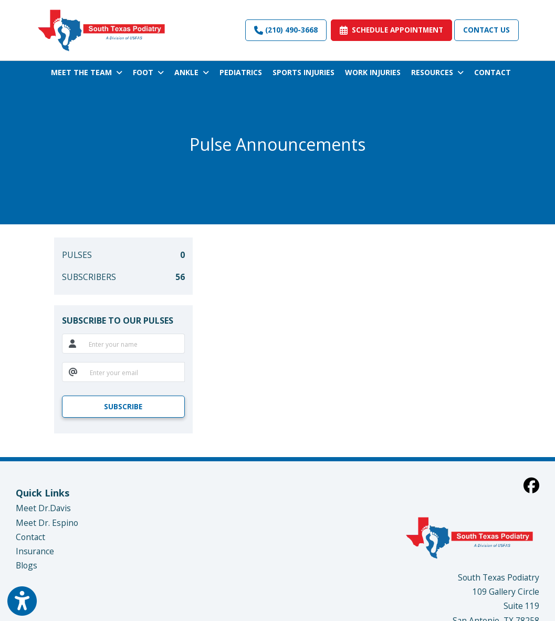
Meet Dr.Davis (43, 508)
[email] (134, 372)
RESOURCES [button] (437, 72)
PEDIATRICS (240, 72)
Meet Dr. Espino (47, 523)
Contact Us (486, 30)
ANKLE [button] (191, 72)
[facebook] (531, 485)
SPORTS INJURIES (303, 72)
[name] (133, 344)
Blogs (26, 565)
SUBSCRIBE (123, 406)
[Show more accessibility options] (22, 601)
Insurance (35, 551)
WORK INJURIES (373, 72)
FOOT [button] (148, 72)
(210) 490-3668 (286, 30)
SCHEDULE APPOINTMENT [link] (391, 30)
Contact (30, 537)
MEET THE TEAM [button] (86, 72)
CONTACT (492, 72)
